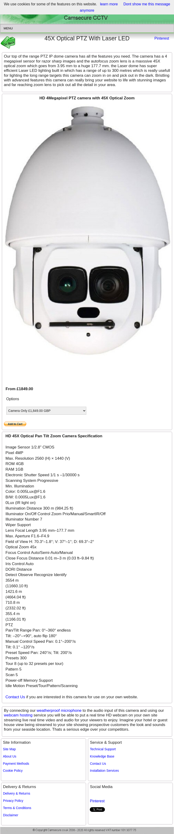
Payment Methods (16, 763)
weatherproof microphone (59, 710)
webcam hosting (18, 715)
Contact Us (15, 697)
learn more (109, 4)
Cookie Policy (13, 770)
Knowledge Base (102, 756)
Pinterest (161, 38)
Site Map (9, 749)
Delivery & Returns (16, 793)
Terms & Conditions (17, 808)
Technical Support (103, 749)
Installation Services (104, 770)
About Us (10, 756)
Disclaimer (10, 815)
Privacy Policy (13, 801)
